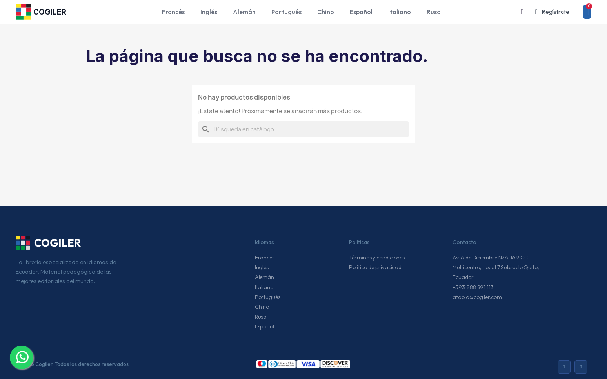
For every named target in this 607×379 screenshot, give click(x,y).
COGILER (49, 11)
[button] (522, 11)
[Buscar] (303, 129)
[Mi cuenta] (552, 12)
